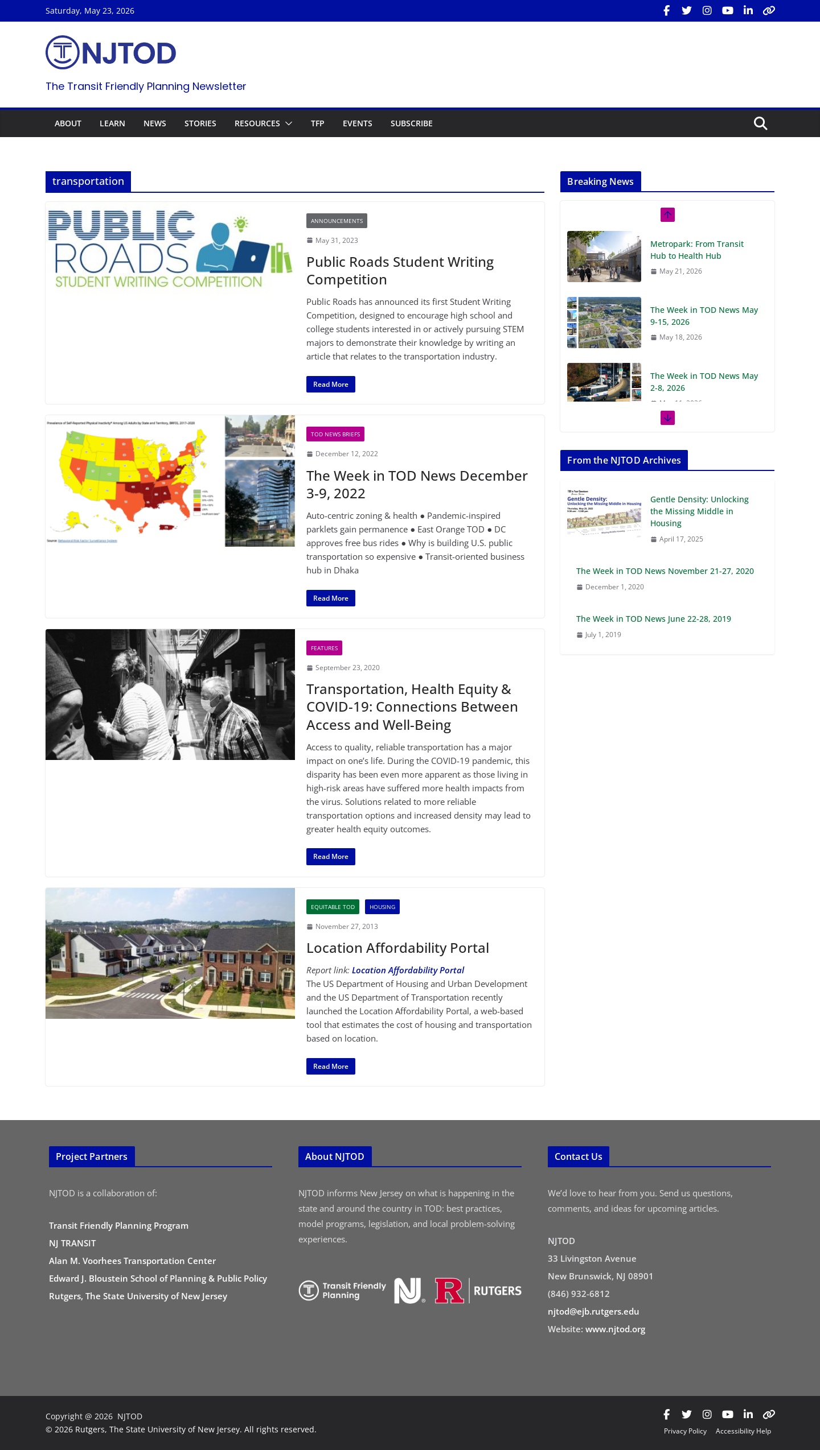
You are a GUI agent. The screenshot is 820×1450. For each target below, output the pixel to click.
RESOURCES (257, 123)
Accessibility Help (743, 1431)
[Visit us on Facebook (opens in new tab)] (666, 10)
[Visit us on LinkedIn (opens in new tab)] (748, 10)
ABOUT (68, 123)
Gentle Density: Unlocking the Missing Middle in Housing (699, 511)
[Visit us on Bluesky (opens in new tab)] (768, 10)
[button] (286, 123)
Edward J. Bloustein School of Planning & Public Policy (158, 1278)
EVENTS (357, 123)
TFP (318, 123)
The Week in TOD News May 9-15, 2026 (704, 315)
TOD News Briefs (335, 434)
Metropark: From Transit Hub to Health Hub (697, 249)
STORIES (200, 123)
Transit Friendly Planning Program (118, 1225)
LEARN (112, 123)
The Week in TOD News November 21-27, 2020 (665, 570)
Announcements (337, 221)
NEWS (155, 123)
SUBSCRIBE (412, 123)
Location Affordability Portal (397, 947)
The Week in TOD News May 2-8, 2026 (704, 381)
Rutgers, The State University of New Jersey (138, 1296)
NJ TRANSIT (72, 1243)
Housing (382, 907)
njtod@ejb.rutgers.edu (593, 1311)
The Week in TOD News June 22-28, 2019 (653, 618)
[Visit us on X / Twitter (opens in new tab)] (686, 10)
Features (324, 648)
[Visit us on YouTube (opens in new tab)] (727, 10)
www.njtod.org (615, 1329)
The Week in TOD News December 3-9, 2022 (417, 484)
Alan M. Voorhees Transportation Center (132, 1260)
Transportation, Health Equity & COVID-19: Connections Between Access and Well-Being (412, 706)
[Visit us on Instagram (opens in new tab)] (707, 10)
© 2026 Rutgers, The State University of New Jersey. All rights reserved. (181, 1429)
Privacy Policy (685, 1431)
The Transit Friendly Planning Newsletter (146, 86)
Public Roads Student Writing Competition (400, 270)
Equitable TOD (333, 907)
